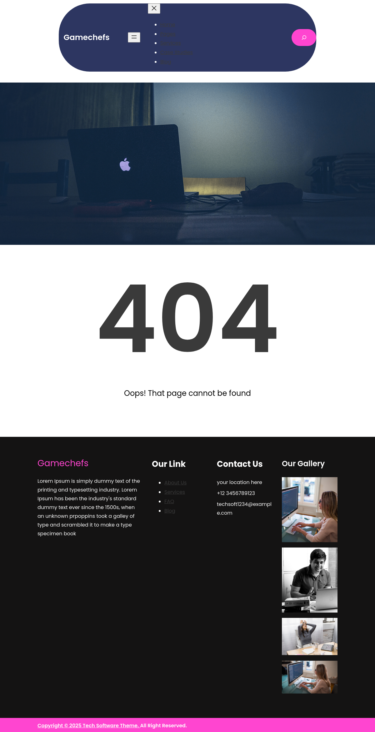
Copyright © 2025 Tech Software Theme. (89, 725)
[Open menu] (134, 37)
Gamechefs (87, 37)
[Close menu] (154, 8)
